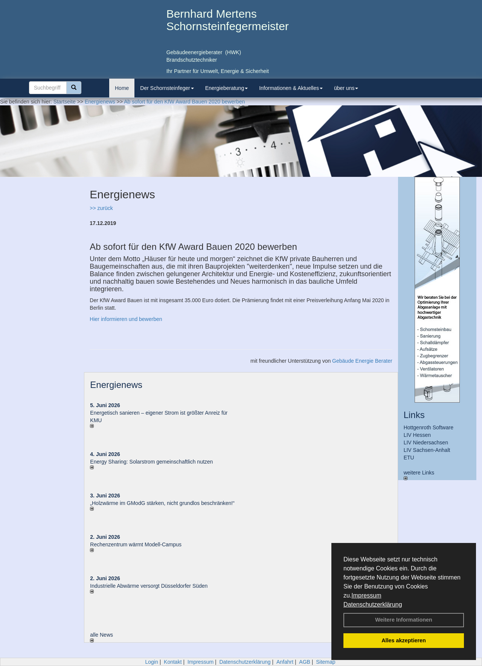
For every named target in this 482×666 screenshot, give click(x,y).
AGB (304, 662)
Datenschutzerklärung (372, 604)
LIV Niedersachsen (426, 442)
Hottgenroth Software (428, 427)
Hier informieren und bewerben (126, 319)
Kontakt (173, 662)
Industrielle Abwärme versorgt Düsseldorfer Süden (148, 586)
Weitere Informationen (403, 620)
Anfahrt (284, 662)
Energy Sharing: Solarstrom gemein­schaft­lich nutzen (151, 462)
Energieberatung (226, 88)
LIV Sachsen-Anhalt (427, 450)
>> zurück (101, 208)
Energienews (116, 385)
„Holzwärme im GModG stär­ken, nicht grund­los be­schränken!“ (162, 503)
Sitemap (325, 662)
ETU (409, 458)
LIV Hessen (417, 435)
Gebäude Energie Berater (362, 361)
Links (414, 415)
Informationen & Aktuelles (291, 88)
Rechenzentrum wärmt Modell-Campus (136, 544)
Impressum (366, 595)
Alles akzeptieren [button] (403, 640)
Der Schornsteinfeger (167, 88)
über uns (346, 88)
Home (122, 88)
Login (151, 662)
